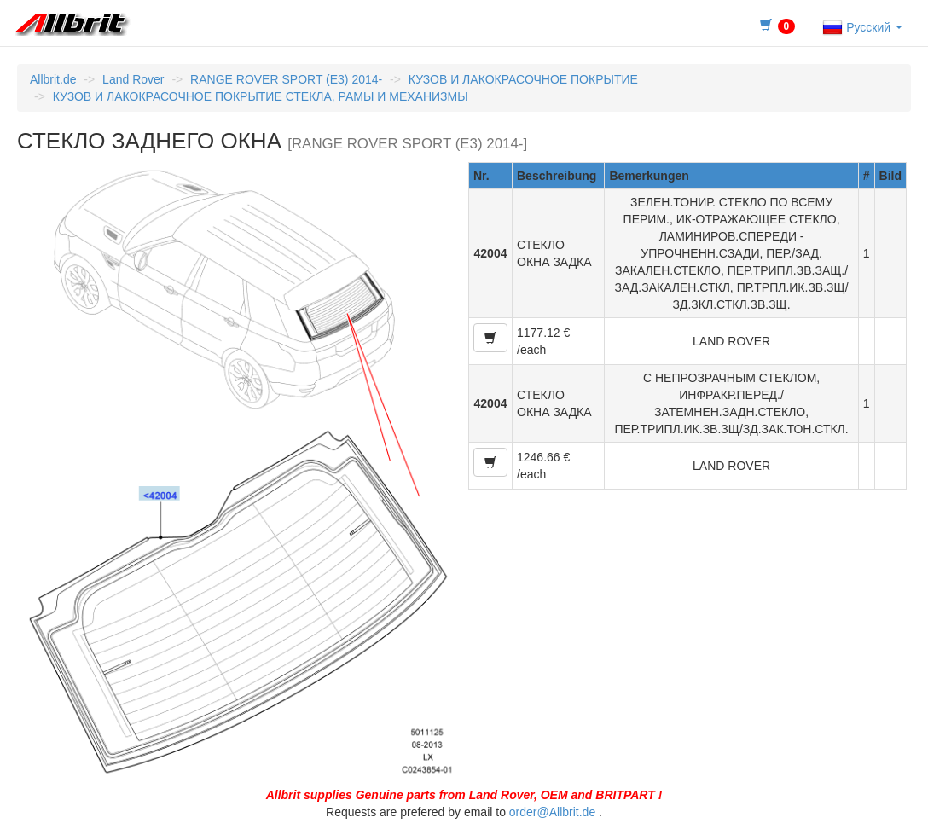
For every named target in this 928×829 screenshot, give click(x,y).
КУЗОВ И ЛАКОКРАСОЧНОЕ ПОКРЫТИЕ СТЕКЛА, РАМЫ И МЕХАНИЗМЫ (260, 96)
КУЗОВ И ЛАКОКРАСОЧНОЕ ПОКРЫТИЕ (523, 79)
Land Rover (133, 79)
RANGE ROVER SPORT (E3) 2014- (286, 79)
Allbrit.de (53, 79)
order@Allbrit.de (552, 812)
